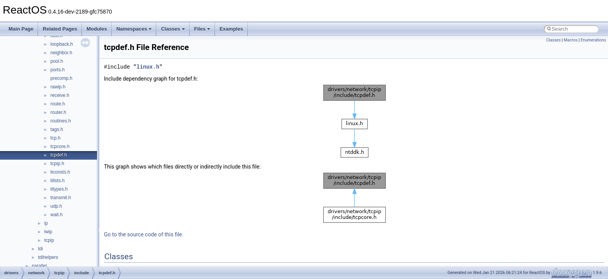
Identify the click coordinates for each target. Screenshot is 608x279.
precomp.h (61, 78)
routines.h (60, 121)
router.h (58, 112)
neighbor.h (61, 52)
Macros (571, 40)
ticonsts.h (60, 172)
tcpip (49, 240)
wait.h (56, 214)
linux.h (147, 67)
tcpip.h (57, 163)
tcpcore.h (59, 146)
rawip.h (58, 87)
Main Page (21, 29)
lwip (48, 231)
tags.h (56, 129)
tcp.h (55, 138)
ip (46, 223)
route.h (57, 104)
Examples (231, 29)
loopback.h (61, 44)
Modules (96, 29)
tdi (40, 248)
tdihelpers (48, 257)
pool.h (56, 61)
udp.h (56, 206)
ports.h (57, 69)
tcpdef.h (58, 155)
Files (202, 29)
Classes (173, 29)
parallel (39, 266)
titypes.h (59, 189)
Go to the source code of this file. (143, 234)
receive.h (59, 95)
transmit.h (60, 197)
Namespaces (134, 29)
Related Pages (60, 29)
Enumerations (593, 40)
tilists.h (57, 180)
